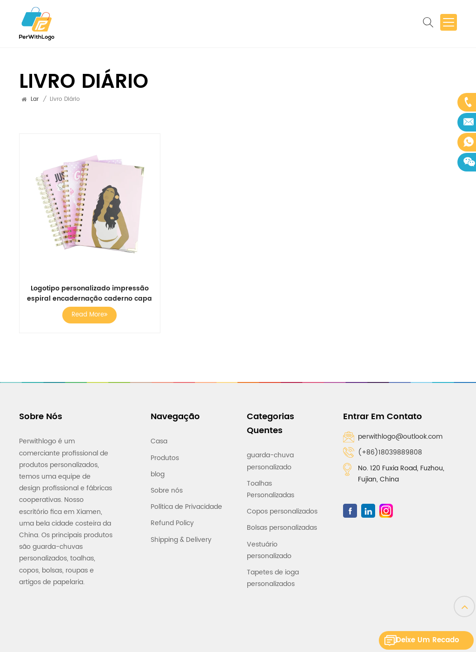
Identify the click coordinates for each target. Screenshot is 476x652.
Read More (89, 315)
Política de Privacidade (186, 502)
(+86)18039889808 (390, 452)
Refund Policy (172, 519)
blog (158, 470)
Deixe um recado (431, 640)
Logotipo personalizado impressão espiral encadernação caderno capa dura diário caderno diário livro (89, 293)
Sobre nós (167, 486)
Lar (35, 99)
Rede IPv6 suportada (316, 637)
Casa (159, 437)
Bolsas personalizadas (282, 523)
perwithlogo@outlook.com (400, 436)
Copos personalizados (282, 507)
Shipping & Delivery (181, 535)
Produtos (165, 453)
